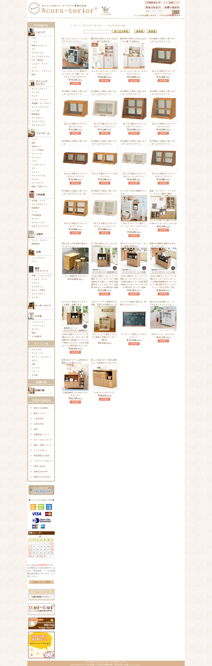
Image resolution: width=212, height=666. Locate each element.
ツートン (35, 371)
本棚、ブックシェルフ (41, 275)
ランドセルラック (39, 204)
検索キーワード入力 (154, 11)
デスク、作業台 (38, 290)
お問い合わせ (40, 466)
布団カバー (36, 146)
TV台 (33, 38)
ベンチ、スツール (39, 99)
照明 (33, 74)
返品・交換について (43, 445)
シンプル (35, 368)
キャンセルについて (43, 440)
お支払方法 (39, 424)
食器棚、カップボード (41, 103)
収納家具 (35, 208)
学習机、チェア (38, 200)
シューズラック (38, 258)
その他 (34, 375)
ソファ (34, 42)
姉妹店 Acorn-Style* (42, 477)
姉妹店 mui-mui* (41, 471)
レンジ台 (35, 110)
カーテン (35, 179)
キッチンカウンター (40, 107)
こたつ (34, 67)
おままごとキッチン (40, 226)
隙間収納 (35, 114)
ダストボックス (38, 125)
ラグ (33, 49)
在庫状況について (42, 434)
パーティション (38, 325)
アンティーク (37, 353)
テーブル (35, 92)
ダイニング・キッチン (92, 25)
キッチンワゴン (38, 121)
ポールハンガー (38, 222)
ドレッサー (36, 157)
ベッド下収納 (37, 150)
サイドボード (37, 118)
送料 (36, 429)
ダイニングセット (39, 89)
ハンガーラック (38, 165)
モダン (34, 360)
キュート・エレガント (41, 357)
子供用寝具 (36, 215)
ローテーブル (37, 53)
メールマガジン (41, 450)
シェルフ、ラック (39, 64)
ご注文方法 (39, 418)
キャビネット (37, 286)
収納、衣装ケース (39, 186)
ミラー (34, 161)
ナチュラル (36, 349)
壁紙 (33, 333)
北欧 (33, 364)
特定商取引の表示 (42, 455)
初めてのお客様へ (42, 408)
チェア (34, 96)
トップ (73, 25)
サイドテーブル (38, 175)
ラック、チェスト (39, 240)
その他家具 (36, 336)
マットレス (36, 154)
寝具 (33, 143)
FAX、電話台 (37, 60)
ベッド (34, 139)
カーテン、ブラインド (41, 71)
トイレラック (37, 322)
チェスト (35, 172)
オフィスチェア (38, 294)
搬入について (40, 413)
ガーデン (35, 329)
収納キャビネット (39, 45)
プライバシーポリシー (43, 461)
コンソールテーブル (40, 56)
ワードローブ (37, 183)
